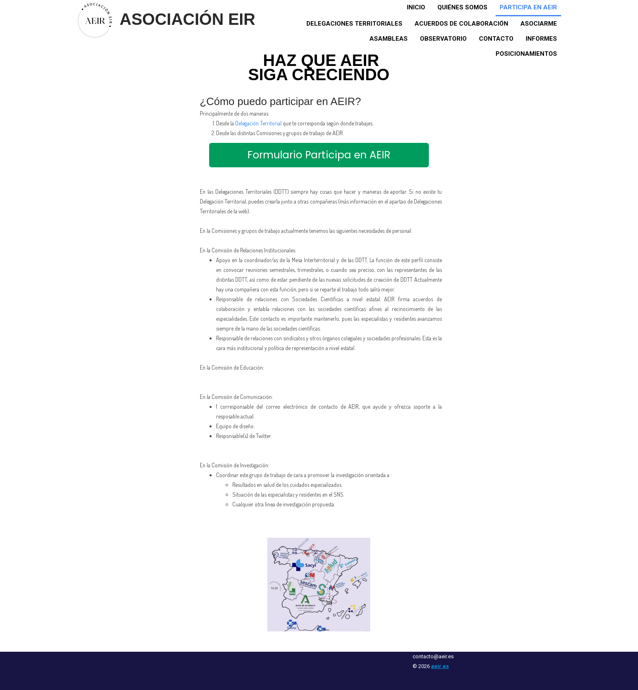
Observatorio (443, 38)
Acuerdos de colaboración (461, 23)
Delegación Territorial (258, 123)
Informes (541, 38)
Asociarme (538, 23)
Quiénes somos (462, 7)
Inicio (416, 7)
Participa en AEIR (528, 7)
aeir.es (440, 666)
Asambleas (388, 38)
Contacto (496, 38)
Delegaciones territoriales (354, 23)
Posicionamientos (526, 53)
